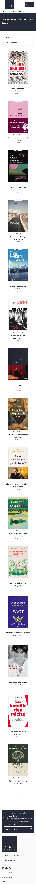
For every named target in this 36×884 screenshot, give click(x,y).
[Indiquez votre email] (15, 829)
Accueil (3, 11)
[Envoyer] (30, 829)
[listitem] (3, 868)
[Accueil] (10, 4)
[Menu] (29, 4)
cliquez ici (20, 824)
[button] (10, 37)
